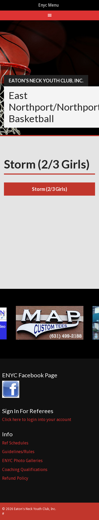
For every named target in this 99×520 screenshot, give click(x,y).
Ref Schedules (15, 442)
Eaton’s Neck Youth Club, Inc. (46, 80)
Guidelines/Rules (18, 451)
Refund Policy (15, 478)
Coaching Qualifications (24, 469)
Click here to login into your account (36, 419)
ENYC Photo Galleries (22, 460)
